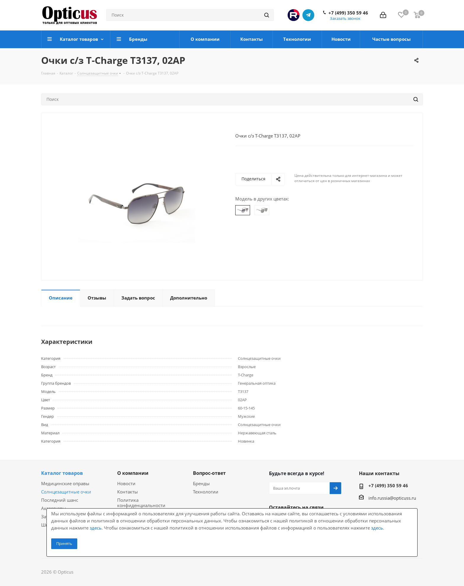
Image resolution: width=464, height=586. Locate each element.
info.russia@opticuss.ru (392, 498)
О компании (133, 473)
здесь (96, 528)
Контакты (127, 492)
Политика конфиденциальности (141, 502)
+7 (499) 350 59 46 (348, 12)
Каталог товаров (62, 473)
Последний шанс (59, 500)
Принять (64, 543)
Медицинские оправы (65, 483)
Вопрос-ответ (209, 473)
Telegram (308, 15)
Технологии (205, 492)
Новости (126, 483)
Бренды (201, 483)
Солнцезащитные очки (66, 492)
